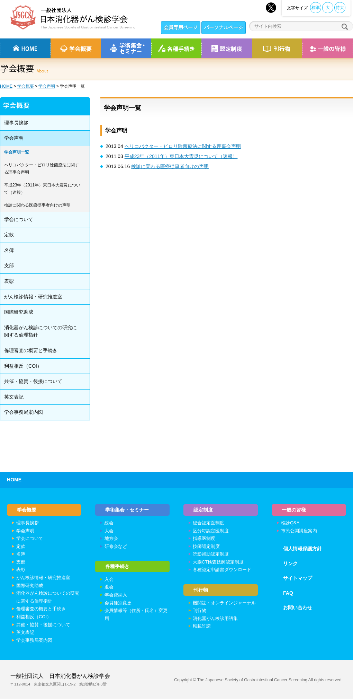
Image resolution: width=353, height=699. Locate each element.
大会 (109, 531)
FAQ (288, 593)
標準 (315, 7)
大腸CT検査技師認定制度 (218, 562)
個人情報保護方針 (302, 549)
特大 (340, 7)
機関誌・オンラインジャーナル (224, 603)
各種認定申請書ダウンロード (222, 570)
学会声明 (46, 86)
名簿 (9, 250)
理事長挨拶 (16, 122)
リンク (290, 564)
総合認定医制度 (208, 523)
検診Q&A (290, 523)
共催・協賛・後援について (33, 381)
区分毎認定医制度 (211, 531)
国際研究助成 (18, 312)
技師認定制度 (206, 546)
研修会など (116, 546)
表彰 (9, 281)
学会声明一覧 (16, 152)
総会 (109, 523)
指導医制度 (204, 538)
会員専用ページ (181, 27)
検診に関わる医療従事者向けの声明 (170, 166)
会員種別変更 (118, 603)
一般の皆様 (294, 510)
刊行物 (277, 48)
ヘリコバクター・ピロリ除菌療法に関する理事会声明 (183, 146)
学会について (18, 219)
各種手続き (176, 48)
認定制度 (226, 48)
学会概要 (25, 86)
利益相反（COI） (23, 366)
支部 (9, 265)
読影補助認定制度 (211, 554)
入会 (109, 580)
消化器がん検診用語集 (215, 619)
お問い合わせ (297, 608)
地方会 (111, 538)
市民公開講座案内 (299, 531)
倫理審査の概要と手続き (30, 350)
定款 (9, 234)
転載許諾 (202, 627)
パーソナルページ (223, 27)
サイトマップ (297, 578)
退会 (109, 588)
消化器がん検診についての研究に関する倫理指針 (40, 331)
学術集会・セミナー (127, 510)
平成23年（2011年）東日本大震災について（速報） (181, 156)
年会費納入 (116, 595)
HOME (6, 86)
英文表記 (14, 397)
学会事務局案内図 (23, 412)
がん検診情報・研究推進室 (33, 296)
